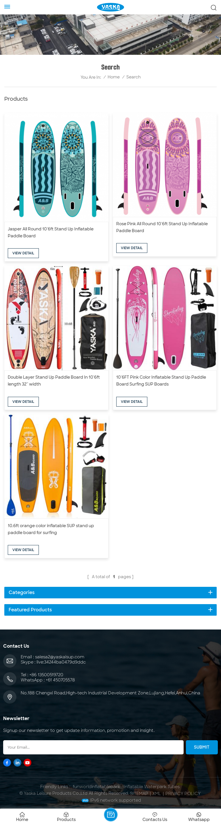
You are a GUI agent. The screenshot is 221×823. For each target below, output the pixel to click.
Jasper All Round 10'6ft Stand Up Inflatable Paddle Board (51, 232)
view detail (23, 253)
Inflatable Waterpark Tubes (152, 786)
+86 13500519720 (46, 674)
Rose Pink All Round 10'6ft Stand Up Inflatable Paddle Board (162, 227)
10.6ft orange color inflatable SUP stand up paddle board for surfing (51, 529)
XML (157, 793)
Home (114, 77)
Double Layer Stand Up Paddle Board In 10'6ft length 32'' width (54, 381)
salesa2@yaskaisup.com (59, 656)
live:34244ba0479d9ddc (61, 662)
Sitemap (139, 793)
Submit (202, 747)
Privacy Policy (183, 793)
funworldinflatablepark (96, 786)
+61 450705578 (60, 680)
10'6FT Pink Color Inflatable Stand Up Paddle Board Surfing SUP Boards (161, 381)
